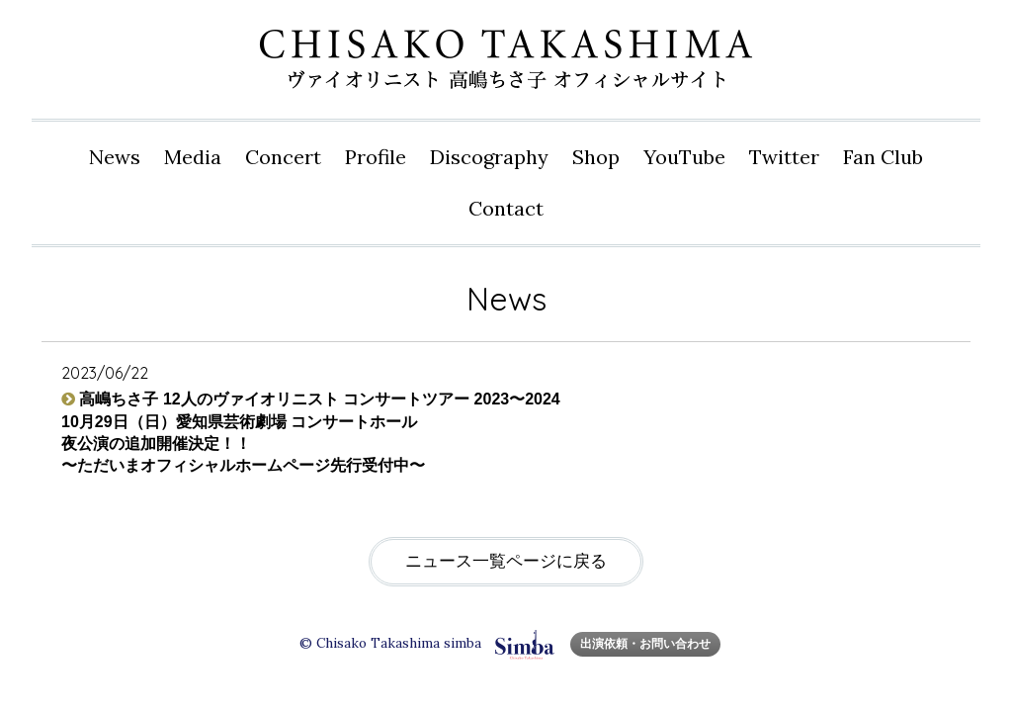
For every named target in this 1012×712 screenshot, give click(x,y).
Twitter (784, 156)
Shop (596, 156)
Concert (283, 156)
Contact (506, 208)
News (114, 156)
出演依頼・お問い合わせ (645, 643)
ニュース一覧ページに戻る (506, 561)
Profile (375, 156)
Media (192, 156)
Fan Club (883, 156)
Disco (489, 157)
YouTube (684, 156)
